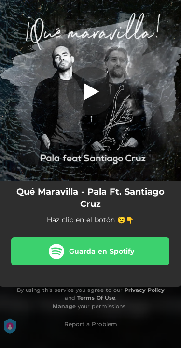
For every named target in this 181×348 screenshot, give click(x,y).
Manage (64, 306)
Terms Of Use (96, 297)
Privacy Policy (145, 290)
